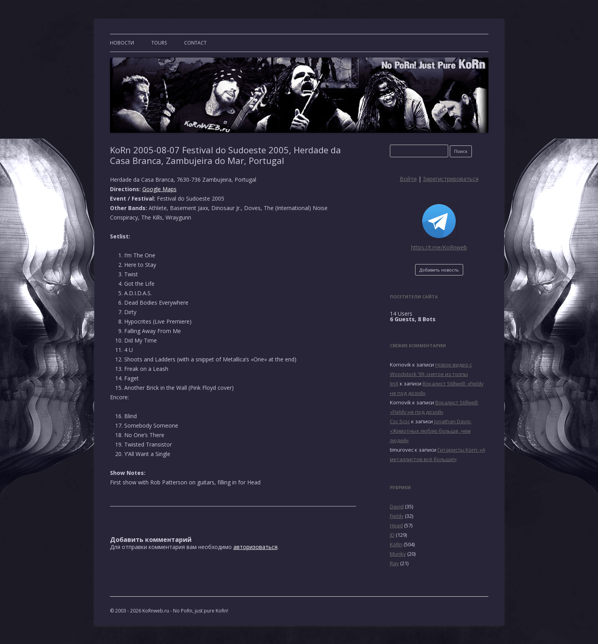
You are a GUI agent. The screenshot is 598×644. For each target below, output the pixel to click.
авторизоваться (255, 547)
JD (392, 534)
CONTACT (195, 42)
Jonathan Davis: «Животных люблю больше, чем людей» (430, 431)
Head (396, 525)
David (397, 506)
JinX (394, 383)
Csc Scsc (400, 421)
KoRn (396, 544)
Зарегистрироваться (451, 178)
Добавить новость (439, 270)
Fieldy (397, 515)
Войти (408, 178)
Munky (398, 553)
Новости (122, 42)
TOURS (159, 42)
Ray (394, 563)
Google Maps (159, 189)
